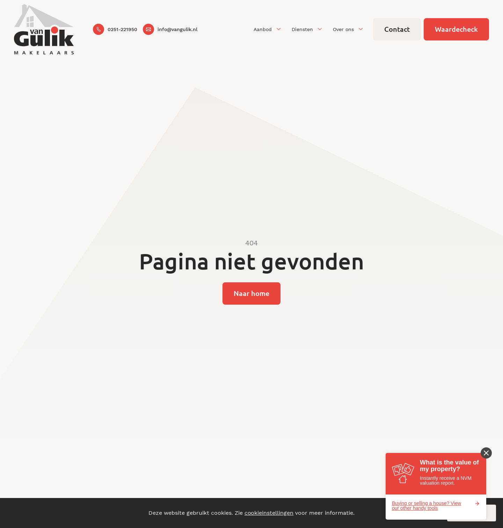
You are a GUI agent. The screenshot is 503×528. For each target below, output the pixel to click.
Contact (397, 29)
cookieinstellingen (269, 513)
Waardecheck (456, 29)
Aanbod (263, 29)
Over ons (343, 29)
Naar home (251, 293)
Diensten (302, 29)
